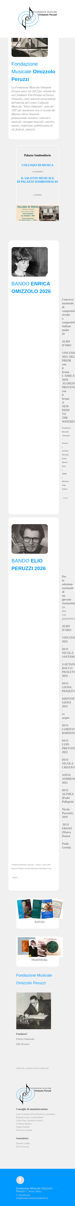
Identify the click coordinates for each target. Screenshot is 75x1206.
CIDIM (64, 474)
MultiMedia (39, 959)
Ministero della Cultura (65, 485)
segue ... (65, 499)
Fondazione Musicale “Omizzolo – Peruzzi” (66, 435)
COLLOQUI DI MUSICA (37, 165)
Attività (39, 921)
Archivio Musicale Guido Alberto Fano (65, 458)
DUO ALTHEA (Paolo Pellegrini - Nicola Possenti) (68, 802)
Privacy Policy (35, 1191)
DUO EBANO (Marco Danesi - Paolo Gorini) (67, 836)
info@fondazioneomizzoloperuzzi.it (32, 1198)
